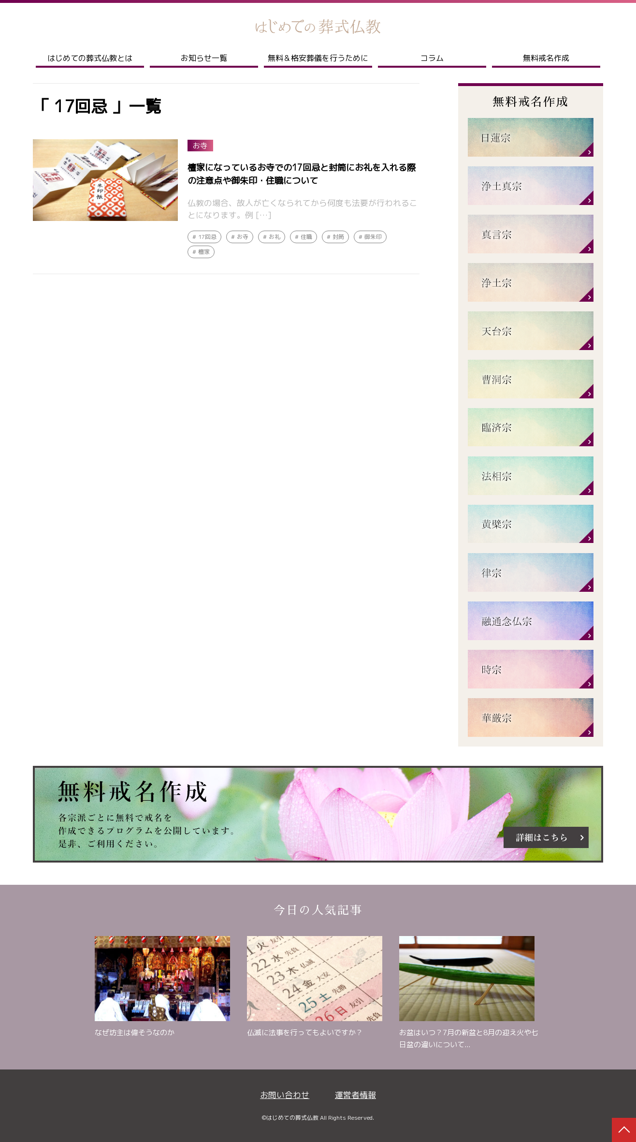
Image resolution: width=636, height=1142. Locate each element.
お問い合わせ (284, 1094)
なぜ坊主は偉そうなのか (134, 1032)
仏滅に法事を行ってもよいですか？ (305, 1032)
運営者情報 (355, 1094)
